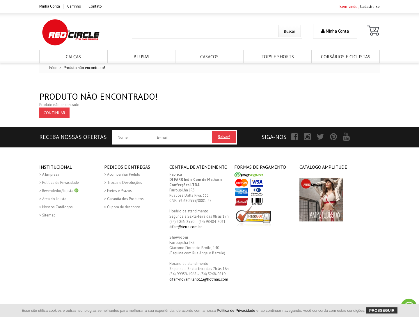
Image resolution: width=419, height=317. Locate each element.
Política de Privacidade (60, 182)
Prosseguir (382, 310)
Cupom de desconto (123, 207)
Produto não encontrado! (84, 67)
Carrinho (74, 6)
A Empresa (50, 174)
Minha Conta (49, 6)
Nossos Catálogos (57, 207)
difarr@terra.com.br (185, 226)
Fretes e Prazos (119, 190)
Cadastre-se (370, 6)
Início (53, 67)
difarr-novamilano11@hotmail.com (198, 279)
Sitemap (49, 215)
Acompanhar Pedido (123, 174)
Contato (95, 6)
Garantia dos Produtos (125, 198)
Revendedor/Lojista (60, 190)
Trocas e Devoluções (124, 182)
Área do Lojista (54, 198)
